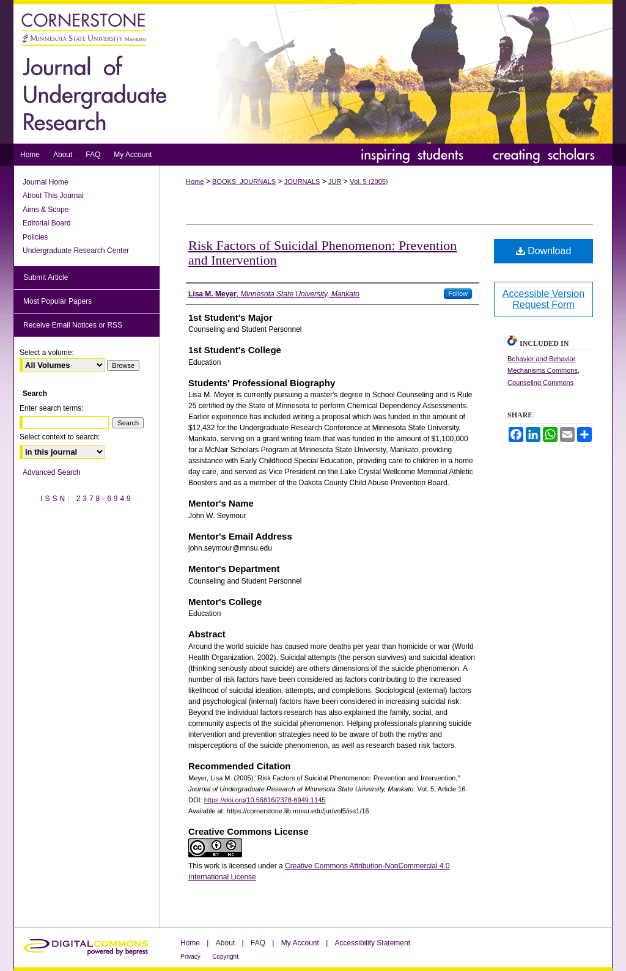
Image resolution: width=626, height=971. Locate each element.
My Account (300, 943)
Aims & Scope (45, 209)
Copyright (225, 956)
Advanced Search (52, 472)
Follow (458, 293)
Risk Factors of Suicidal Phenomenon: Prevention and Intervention (322, 253)
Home (195, 181)
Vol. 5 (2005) (369, 181)
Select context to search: (60, 437)
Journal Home (45, 182)
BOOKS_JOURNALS (244, 181)
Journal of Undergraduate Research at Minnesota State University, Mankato (313, 72)
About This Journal (53, 195)
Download (544, 251)
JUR (334, 181)
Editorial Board (47, 223)
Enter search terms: (52, 408)
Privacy (190, 956)
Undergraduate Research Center (76, 250)
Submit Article (45, 277)
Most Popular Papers (57, 301)
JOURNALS (302, 181)
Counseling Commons (540, 382)
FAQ (258, 943)
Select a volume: (47, 352)
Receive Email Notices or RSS (72, 325)
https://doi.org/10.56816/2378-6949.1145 (265, 800)
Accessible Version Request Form (543, 299)
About (225, 943)
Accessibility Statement (372, 943)
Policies (35, 237)
